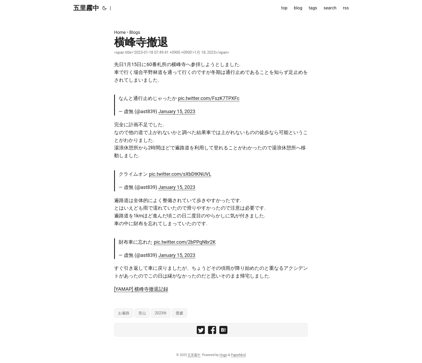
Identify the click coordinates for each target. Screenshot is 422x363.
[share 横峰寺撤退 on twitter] (201, 331)
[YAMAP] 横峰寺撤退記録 (141, 289)
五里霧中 (86, 8)
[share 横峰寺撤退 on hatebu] (223, 331)
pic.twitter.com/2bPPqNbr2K (185, 242)
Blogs (134, 32)
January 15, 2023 (176, 111)
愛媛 (179, 313)
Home (120, 32)
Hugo (223, 355)
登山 (142, 313)
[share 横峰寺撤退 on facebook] (212, 331)
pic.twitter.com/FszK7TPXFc (208, 98)
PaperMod (238, 355)
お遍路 (123, 313)
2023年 (161, 313)
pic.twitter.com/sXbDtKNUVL (180, 174)
